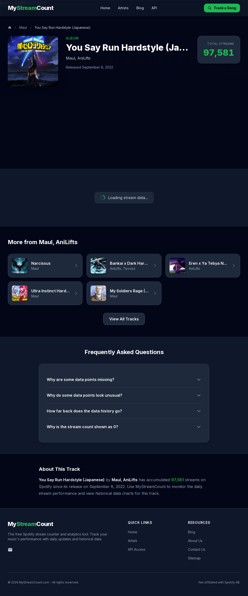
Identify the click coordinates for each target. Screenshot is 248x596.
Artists (123, 8)
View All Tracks (124, 319)
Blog (140, 8)
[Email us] (10, 549)
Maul (23, 27)
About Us (195, 541)
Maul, (71, 58)
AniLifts (84, 58)
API (154, 8)
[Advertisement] (124, 132)
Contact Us (196, 549)
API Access (137, 549)
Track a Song (222, 8)
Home (105, 8)
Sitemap (194, 558)
